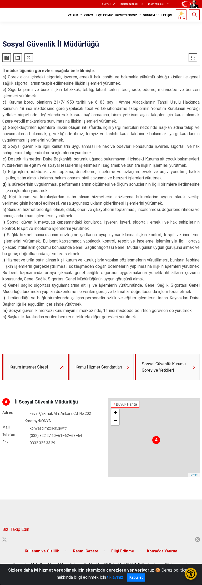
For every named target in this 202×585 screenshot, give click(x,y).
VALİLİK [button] (73, 15)
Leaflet (194, 475)
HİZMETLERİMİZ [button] (126, 15)
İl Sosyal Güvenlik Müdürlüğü (46, 402)
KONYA (89, 15)
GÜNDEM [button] (149, 15)
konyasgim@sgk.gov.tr (48, 428)
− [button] (115, 421)
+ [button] (115, 413)
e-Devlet (106, 4)
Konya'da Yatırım (162, 551)
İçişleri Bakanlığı (129, 4)
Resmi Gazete (85, 551)
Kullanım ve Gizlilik (42, 551)
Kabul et (136, 577)
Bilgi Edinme (122, 551)
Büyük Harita (126, 404)
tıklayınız (115, 577)
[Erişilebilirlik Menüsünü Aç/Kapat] (191, 574)
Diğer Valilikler (156, 4)
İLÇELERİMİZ (104, 15)
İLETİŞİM (166, 15)
